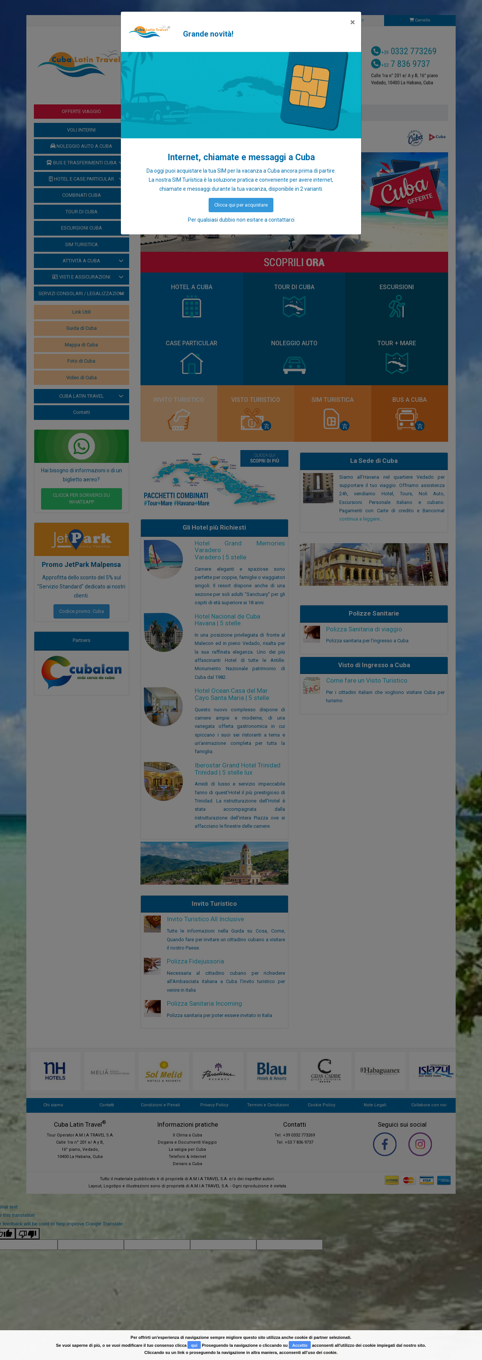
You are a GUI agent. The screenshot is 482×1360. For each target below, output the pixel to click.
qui (194, 1345)
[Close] (352, 22)
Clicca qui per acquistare (241, 205)
